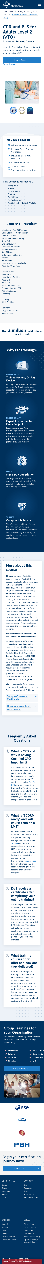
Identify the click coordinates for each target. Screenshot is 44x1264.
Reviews (5, 1227)
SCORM (14, 843)
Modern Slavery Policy (32, 1237)
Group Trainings (20, 1068)
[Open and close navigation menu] (39, 4)
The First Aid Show (8, 1237)
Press (4, 1230)
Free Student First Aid (9, 1240)
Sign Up (4, 1194)
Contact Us (28, 1188)
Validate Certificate (31, 1197)
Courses (5, 1185)
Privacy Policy (29, 1224)
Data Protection (30, 1227)
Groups (4, 1188)
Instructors (6, 1191)
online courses (29, 861)
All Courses (8, 12)
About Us (5, 1224)
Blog (25, 1185)
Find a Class (19, 60)
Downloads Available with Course (19, 708)
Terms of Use (28, 1230)
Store (26, 1191)
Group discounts (10, 64)
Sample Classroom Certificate (17, 698)
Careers (5, 1233)
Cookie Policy (29, 1233)
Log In (4, 1197)
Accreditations (29, 1194)
